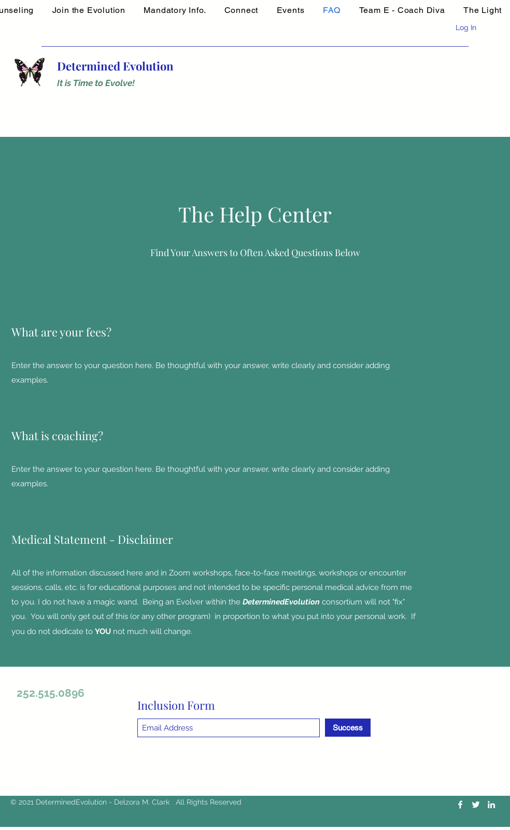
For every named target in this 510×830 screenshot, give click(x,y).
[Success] (348, 728)
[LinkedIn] (491, 804)
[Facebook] (460, 804)
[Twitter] (476, 804)
